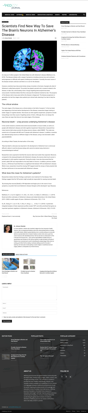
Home (3, 19)
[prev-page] (3, 276)
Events (57, 14)
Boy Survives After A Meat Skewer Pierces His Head (45, 217)
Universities (73, 14)
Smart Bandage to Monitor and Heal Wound (73, 26)
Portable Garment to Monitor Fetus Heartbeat (73, 32)
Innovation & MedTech (45, 14)
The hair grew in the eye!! (47, 356)
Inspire (64, 14)
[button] (84, 15)
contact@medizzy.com (15, 407)
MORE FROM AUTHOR (22, 254)
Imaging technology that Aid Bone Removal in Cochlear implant (73, 38)
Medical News (30, 14)
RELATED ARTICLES (8, 254)
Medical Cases (9, 14)
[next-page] (6, 276)
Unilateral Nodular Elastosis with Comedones (73, 56)
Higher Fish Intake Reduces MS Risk (71, 50)
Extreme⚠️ (20, 14)
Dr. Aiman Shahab (7, 38)
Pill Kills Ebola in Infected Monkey (70, 44)
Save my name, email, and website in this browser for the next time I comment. (25, 317)
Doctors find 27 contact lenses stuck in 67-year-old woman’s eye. (48, 349)
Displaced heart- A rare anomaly (11, 216)
